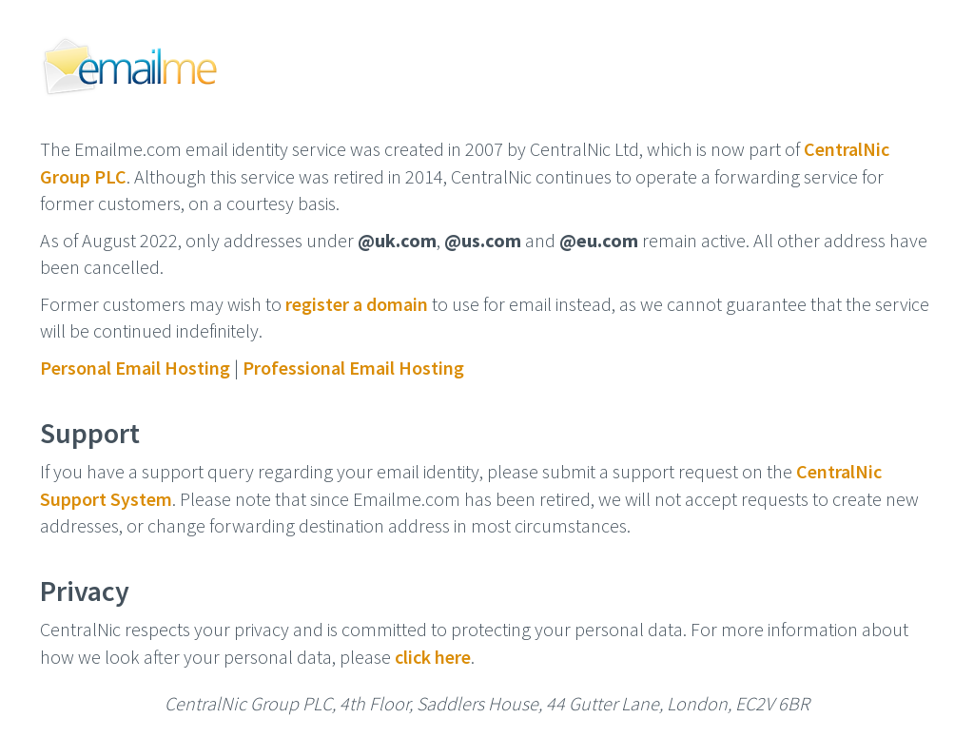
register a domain (356, 304)
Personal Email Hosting (135, 367)
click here (433, 657)
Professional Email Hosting (353, 367)
